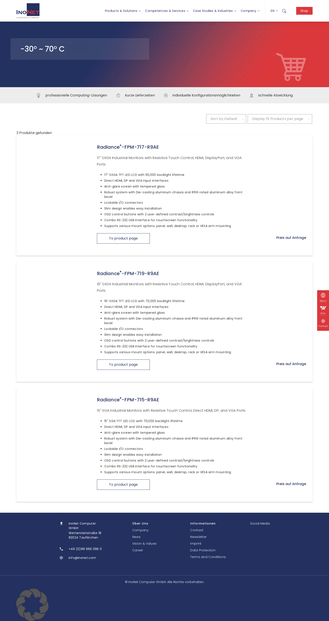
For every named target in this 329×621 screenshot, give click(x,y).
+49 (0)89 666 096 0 (85, 549)
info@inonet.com (82, 558)
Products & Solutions (123, 11)
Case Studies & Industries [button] (214, 11)
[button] (164, 605)
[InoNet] (28, 11)
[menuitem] (284, 11)
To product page (123, 238)
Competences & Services (167, 11)
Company (250, 11)
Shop (304, 11)
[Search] (284, 11)
